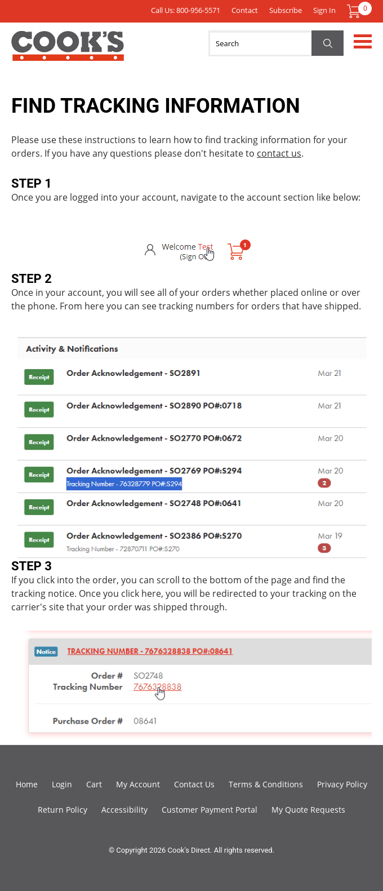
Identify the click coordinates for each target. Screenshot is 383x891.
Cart (94, 784)
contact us (279, 153)
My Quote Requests (308, 809)
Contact (244, 10)
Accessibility (124, 809)
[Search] (276, 43)
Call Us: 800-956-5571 (185, 10)
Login (62, 784)
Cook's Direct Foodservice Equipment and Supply (67, 52)
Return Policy (62, 809)
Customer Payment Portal (209, 809)
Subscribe (285, 10)
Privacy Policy (342, 784)
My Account (138, 784)
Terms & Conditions (266, 784)
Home (27, 784)
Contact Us (194, 784)
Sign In (324, 10)
